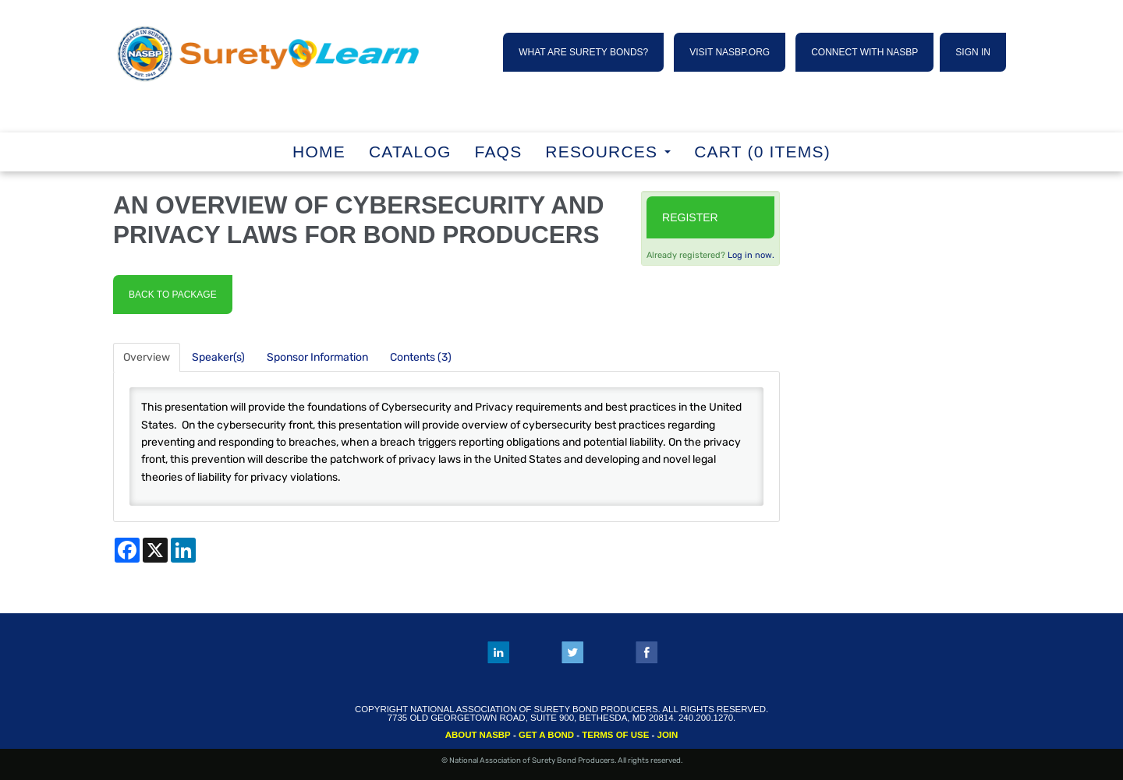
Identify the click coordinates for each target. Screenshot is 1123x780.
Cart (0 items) (762, 152)
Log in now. (751, 255)
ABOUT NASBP (478, 734)
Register (690, 217)
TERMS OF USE (615, 734)
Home (318, 152)
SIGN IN (972, 52)
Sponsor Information (317, 357)
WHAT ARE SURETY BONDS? (583, 52)
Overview (146, 357)
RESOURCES (608, 152)
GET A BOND (546, 734)
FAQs (499, 152)
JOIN (667, 734)
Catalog (410, 152)
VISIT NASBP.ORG (729, 52)
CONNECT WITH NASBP (864, 52)
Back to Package (173, 294)
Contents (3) (421, 357)
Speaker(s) (218, 357)
